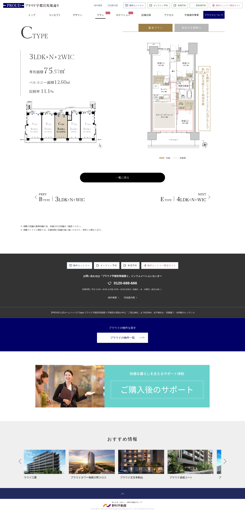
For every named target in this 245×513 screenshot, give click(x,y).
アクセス (169, 14)
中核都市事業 (192, 14)
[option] (48, 464)
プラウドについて (213, 14)
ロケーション (123, 14)
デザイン (77, 14)
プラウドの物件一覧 (127, 337)
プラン (100, 14)
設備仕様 (146, 14)
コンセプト (55, 14)
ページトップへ (122, 493)
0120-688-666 (125, 283)
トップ (31, 14)
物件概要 (98, 5)
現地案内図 (113, 5)
